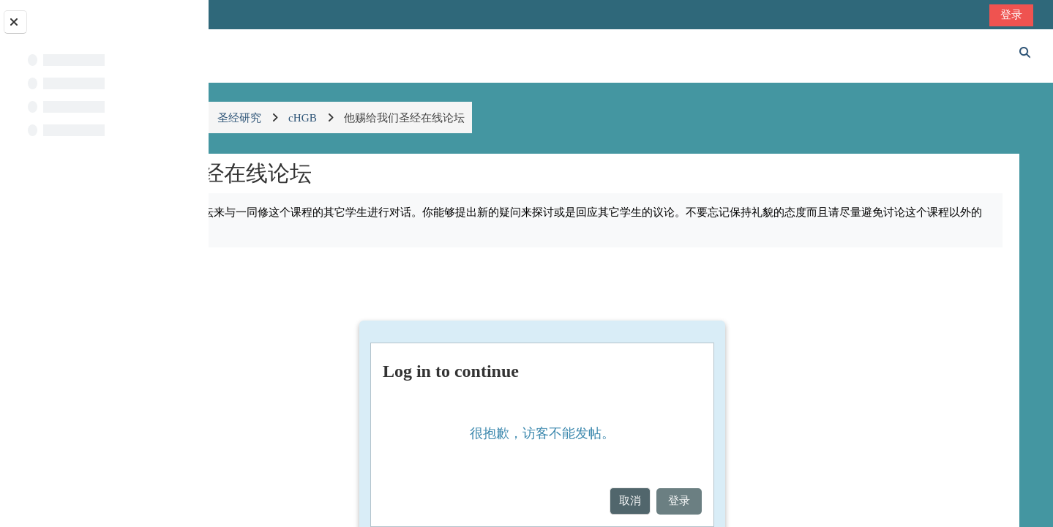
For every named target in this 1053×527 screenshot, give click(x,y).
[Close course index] (15, 22)
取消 (711, 500)
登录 (1013, 14)
